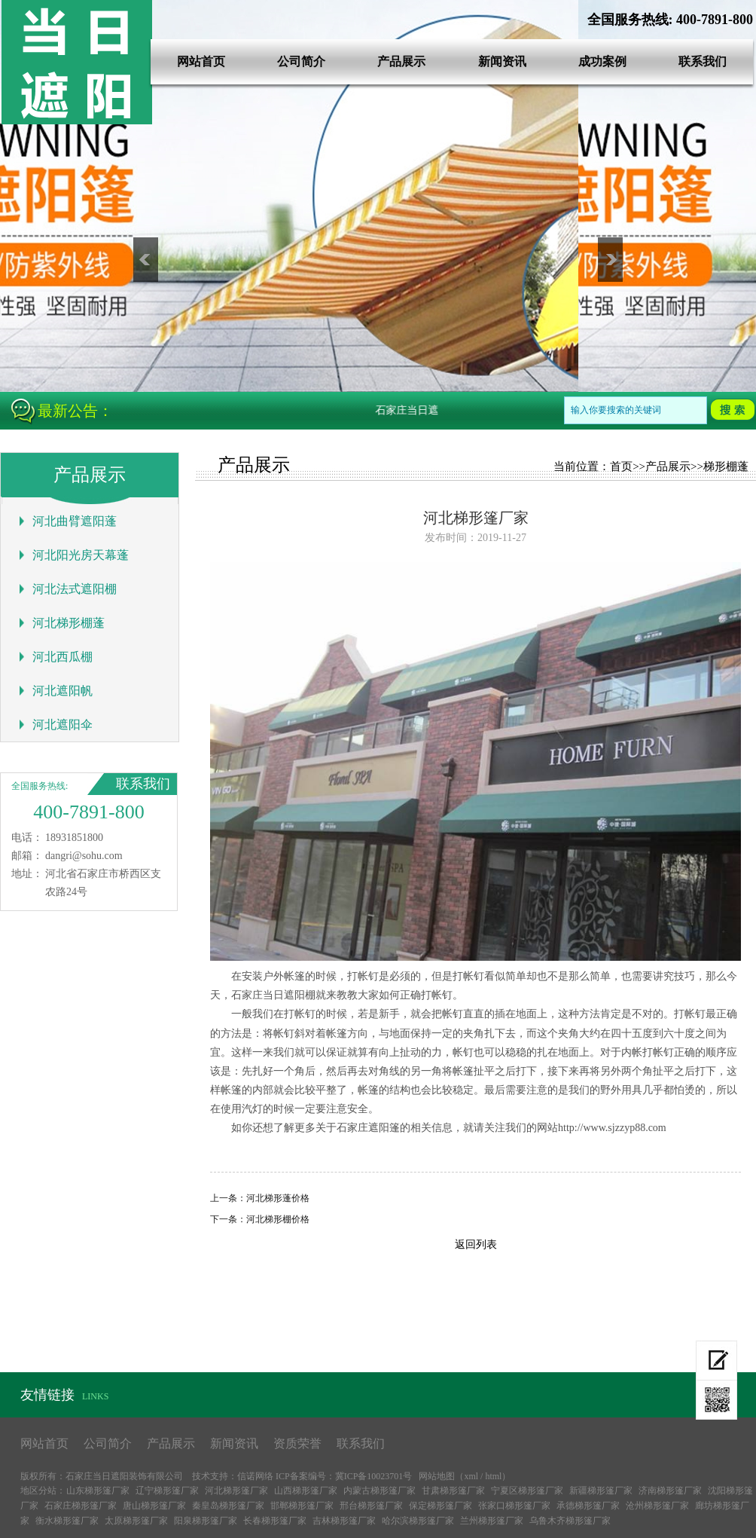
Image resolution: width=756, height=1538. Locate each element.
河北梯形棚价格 (277, 1219)
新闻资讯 (502, 61)
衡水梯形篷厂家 (67, 1520)
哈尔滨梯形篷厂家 (418, 1520)
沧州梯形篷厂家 (657, 1505)
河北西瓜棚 (62, 656)
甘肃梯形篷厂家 (453, 1490)
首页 (621, 466)
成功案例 (602, 61)
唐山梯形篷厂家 (154, 1505)
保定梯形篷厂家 (440, 1505)
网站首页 (201, 61)
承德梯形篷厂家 (588, 1505)
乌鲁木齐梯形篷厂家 (570, 1520)
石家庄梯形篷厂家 (80, 1505)
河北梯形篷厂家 (236, 1490)
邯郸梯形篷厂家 (302, 1505)
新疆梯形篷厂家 (601, 1490)
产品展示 (401, 61)
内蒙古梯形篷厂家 (379, 1490)
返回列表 (476, 1244)
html (493, 1476)
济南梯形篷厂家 (670, 1490)
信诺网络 (255, 1476)
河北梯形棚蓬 (68, 622)
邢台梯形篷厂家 (371, 1505)
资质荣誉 (297, 1443)
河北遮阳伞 (62, 724)
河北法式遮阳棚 (74, 588)
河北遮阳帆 (62, 690)
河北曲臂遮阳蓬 (74, 521)
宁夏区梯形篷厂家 (527, 1490)
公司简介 (301, 61)
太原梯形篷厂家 (136, 1520)
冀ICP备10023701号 (374, 1476)
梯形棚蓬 (725, 466)
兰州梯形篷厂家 (491, 1520)
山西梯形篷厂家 (305, 1490)
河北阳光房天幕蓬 (80, 555)
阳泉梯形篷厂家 (205, 1520)
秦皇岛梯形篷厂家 (228, 1505)
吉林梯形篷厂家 (344, 1520)
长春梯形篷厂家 (274, 1520)
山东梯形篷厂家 (98, 1490)
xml (471, 1476)
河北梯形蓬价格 (277, 1198)
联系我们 (702, 61)
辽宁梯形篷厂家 (167, 1490)
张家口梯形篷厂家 (514, 1505)
